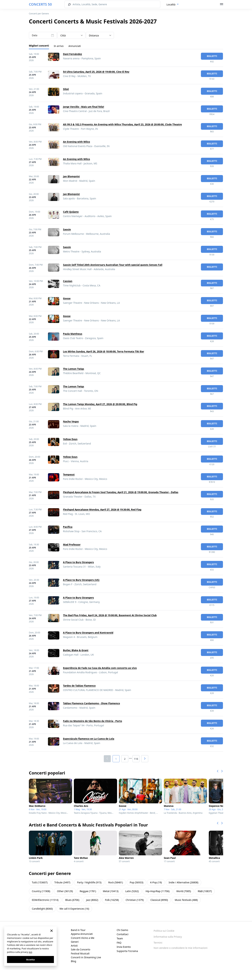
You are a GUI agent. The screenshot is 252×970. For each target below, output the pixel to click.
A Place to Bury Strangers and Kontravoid (88, 632)
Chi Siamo (122, 930)
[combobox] (173, 4)
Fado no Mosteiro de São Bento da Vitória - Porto (92, 721)
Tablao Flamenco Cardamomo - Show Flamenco (91, 703)
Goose (67, 298)
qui (30, 952)
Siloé (66, 89)
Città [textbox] (63, 35)
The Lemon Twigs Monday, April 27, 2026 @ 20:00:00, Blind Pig (100, 404)
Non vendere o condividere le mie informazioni (181, 948)
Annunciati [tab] (74, 46)
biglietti (212, 56)
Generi (75, 941)
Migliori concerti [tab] (39, 45)
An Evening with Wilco (76, 141)
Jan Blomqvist (71, 176)
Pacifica (67, 527)
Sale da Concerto (80, 949)
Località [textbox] (171, 4)
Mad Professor (71, 544)
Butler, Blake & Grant (75, 650)
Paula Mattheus (72, 333)
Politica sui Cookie (164, 930)
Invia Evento (124, 946)
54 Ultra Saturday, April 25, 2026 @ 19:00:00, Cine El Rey (96, 71)
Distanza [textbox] (94, 35)
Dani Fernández (72, 54)
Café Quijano (71, 211)
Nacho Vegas (71, 421)
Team (120, 938)
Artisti (74, 945)
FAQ (119, 942)
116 (136, 758)
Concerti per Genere (39, 13)
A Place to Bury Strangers (78, 562)
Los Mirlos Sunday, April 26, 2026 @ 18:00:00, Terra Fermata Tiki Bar (103, 351)
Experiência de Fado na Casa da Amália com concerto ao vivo (100, 668)
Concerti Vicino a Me (82, 938)
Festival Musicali (80, 953)
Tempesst (69, 474)
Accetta (30, 959)
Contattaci (122, 934)
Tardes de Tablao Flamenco (79, 685)
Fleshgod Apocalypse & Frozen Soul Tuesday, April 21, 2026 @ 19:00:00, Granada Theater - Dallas (120, 492)
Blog (73, 961)
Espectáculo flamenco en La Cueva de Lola (88, 738)
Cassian (67, 281)
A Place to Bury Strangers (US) (81, 580)
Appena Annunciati (82, 934)
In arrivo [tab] (59, 46)
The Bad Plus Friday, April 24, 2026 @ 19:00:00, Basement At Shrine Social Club (110, 615)
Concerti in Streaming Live (86, 957)
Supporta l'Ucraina (127, 951)
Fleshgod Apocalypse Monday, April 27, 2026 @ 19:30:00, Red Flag (102, 509)
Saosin (67, 229)
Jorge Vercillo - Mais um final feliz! (83, 106)
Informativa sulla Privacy (168, 936)
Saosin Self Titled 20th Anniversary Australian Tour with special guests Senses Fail (112, 264)
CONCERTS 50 (40, 4)
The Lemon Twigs (73, 368)
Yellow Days (70, 439)
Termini (158, 942)
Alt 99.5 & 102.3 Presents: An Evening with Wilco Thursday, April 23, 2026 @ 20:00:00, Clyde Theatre (122, 124)
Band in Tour (78, 930)
